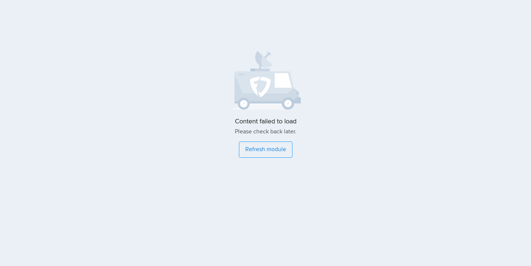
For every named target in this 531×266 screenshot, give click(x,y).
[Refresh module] (265, 149)
